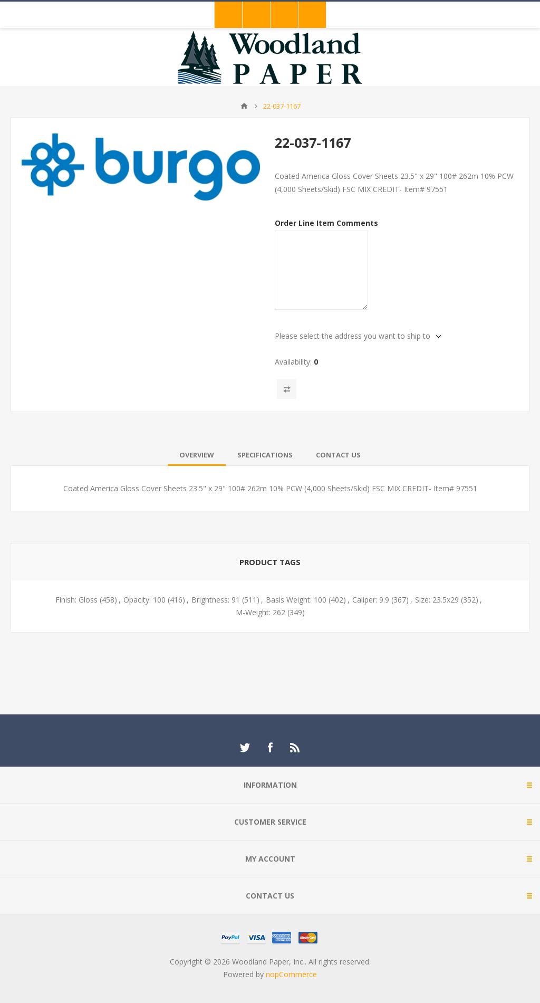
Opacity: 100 (144, 600)
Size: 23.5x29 (437, 600)
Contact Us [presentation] (338, 455)
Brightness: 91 (215, 600)
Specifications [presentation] (265, 455)
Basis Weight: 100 (296, 600)
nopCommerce (291, 974)
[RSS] (295, 747)
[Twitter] (244, 747)
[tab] (197, 455)
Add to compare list (286, 389)
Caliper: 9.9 (370, 600)
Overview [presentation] (196, 455)
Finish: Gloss (76, 600)
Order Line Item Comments (326, 223)
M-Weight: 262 (260, 612)
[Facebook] (270, 747)
